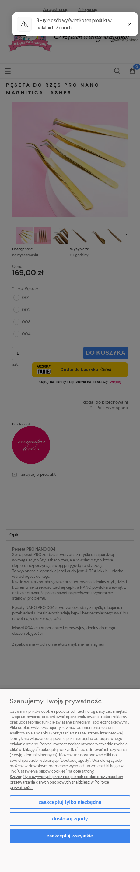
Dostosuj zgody (70, 818)
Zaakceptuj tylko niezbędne (70, 802)
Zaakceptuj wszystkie (70, 835)
